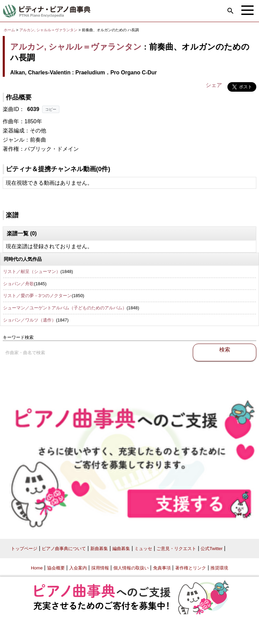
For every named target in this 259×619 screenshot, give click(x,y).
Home (37, 567)
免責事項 (162, 567)
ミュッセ (143, 548)
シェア (214, 85)
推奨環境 (219, 567)
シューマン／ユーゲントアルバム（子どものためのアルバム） (65, 307)
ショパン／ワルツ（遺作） (29, 320)
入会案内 (78, 567)
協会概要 (56, 567)
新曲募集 (99, 548)
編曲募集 (121, 548)
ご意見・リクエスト (176, 548)
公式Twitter (211, 548)
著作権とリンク (190, 567)
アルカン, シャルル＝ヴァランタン (48, 30)
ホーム (9, 30)
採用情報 (100, 567)
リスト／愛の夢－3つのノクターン (37, 295)
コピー (50, 109)
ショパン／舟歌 (18, 283)
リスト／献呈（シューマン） (31, 271)
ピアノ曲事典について (64, 548)
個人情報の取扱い (131, 567)
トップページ (24, 548)
